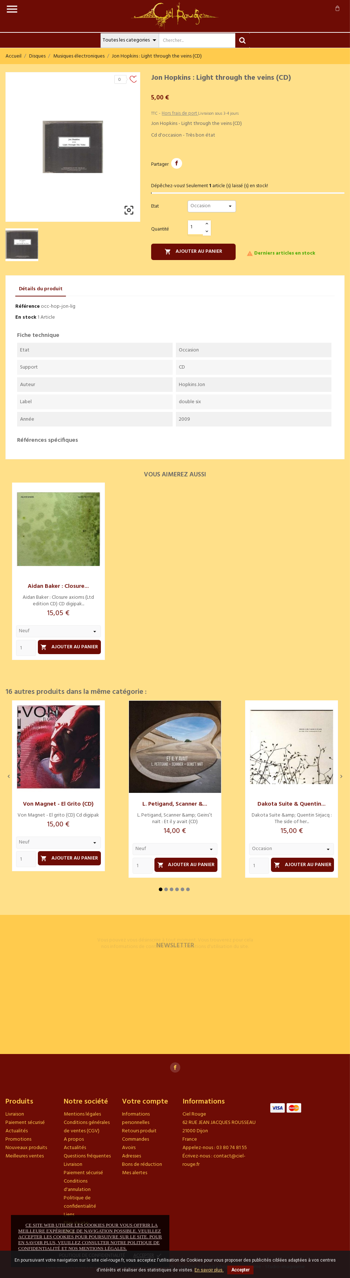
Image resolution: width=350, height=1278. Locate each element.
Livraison (14, 1114)
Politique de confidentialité (80, 1202)
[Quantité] (195, 227)
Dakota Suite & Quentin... (291, 804)
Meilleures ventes (24, 1156)
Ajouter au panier (193, 251)
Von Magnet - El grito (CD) (58, 804)
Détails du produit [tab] (41, 289)
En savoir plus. (209, 1270)
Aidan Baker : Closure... (58, 586)
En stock (25, 317)
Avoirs (128, 1148)
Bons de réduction (142, 1164)
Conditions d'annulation (77, 1185)
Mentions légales (82, 1114)
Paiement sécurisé (25, 1122)
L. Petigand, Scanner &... (174, 804)
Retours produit (139, 1131)
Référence (27, 306)
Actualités (16, 1131)
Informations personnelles (136, 1118)
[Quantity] (26, 648)
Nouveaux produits (26, 1148)
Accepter (240, 1270)
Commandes (135, 1139)
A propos (74, 1139)
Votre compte (145, 1102)
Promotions (18, 1139)
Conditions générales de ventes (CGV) (87, 1126)
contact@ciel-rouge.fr (213, 1160)
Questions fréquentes (87, 1156)
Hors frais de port (180, 113)
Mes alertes (134, 1173)
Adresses (131, 1156)
